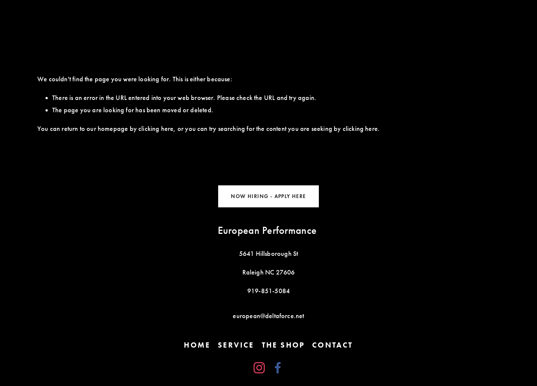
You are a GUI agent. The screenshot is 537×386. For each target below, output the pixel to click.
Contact (332, 345)
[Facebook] (278, 368)
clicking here (155, 129)
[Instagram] (259, 368)
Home (197, 345)
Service (236, 345)
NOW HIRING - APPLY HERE (268, 196)
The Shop (283, 345)
